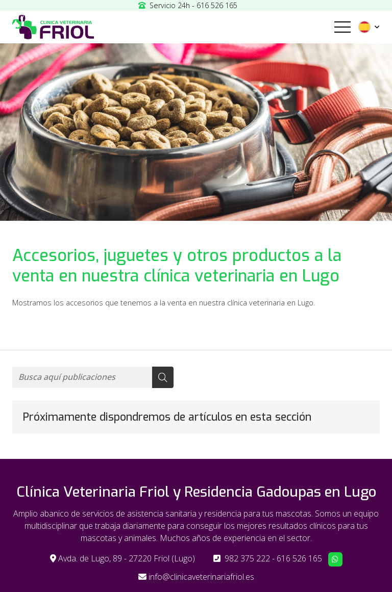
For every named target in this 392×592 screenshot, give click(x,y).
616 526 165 (299, 558)
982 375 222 (247, 558)
